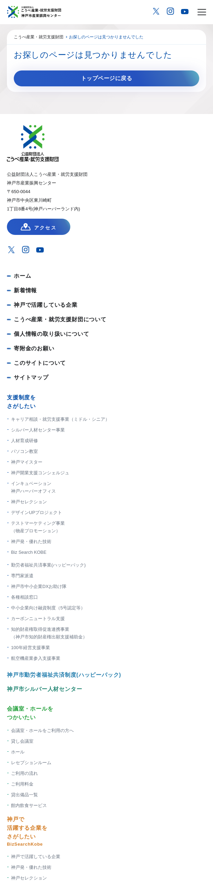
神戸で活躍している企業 (46, 305)
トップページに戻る (106, 78)
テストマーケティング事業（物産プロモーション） (38, 527)
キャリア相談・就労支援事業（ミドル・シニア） (60, 419)
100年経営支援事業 (30, 647)
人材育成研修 (24, 440)
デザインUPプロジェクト (36, 512)
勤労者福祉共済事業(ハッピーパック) (48, 565)
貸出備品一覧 (24, 794)
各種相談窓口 (24, 597)
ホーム (22, 276)
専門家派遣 (22, 575)
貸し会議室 (22, 741)
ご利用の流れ (24, 773)
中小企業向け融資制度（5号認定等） (48, 607)
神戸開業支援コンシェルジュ (40, 472)
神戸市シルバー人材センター (44, 689)
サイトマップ (31, 377)
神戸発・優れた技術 (31, 541)
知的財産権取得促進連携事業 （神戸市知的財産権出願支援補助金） (49, 633)
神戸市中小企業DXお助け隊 (39, 586)
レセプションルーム (31, 762)
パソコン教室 (24, 451)
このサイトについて (40, 363)
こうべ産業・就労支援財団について (60, 319)
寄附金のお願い (34, 348)
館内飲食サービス (29, 805)
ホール (17, 751)
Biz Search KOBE (29, 552)
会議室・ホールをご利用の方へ (42, 730)
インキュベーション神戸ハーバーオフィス (33, 487)
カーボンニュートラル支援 (38, 618)
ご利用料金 (22, 784)
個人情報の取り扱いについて (51, 334)
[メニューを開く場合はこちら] (201, 12)
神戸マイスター (26, 462)
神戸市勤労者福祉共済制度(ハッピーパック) (64, 675)
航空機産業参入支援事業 (35, 658)
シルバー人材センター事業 (38, 430)
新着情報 (25, 290)
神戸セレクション (29, 501)
